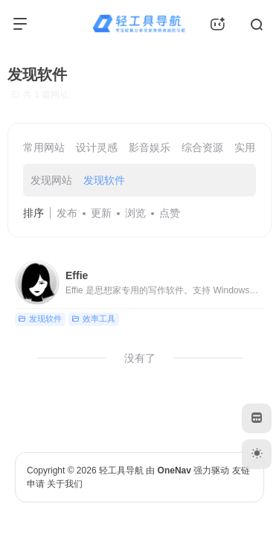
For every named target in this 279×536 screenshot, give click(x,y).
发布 (67, 213)
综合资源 (202, 147)
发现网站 (51, 180)
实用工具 (255, 147)
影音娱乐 (149, 147)
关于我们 (65, 484)
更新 (101, 213)
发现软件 (104, 180)
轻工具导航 (121, 470)
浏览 (135, 213)
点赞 (169, 213)
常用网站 (44, 147)
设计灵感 (97, 147)
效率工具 (93, 318)
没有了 (139, 358)
